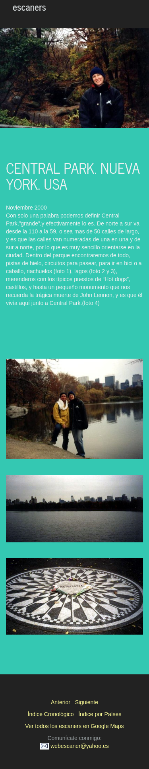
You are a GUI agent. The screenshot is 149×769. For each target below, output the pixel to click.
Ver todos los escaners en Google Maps (74, 726)
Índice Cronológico (51, 714)
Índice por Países (99, 714)
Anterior (60, 702)
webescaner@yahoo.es (74, 746)
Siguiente (86, 702)
